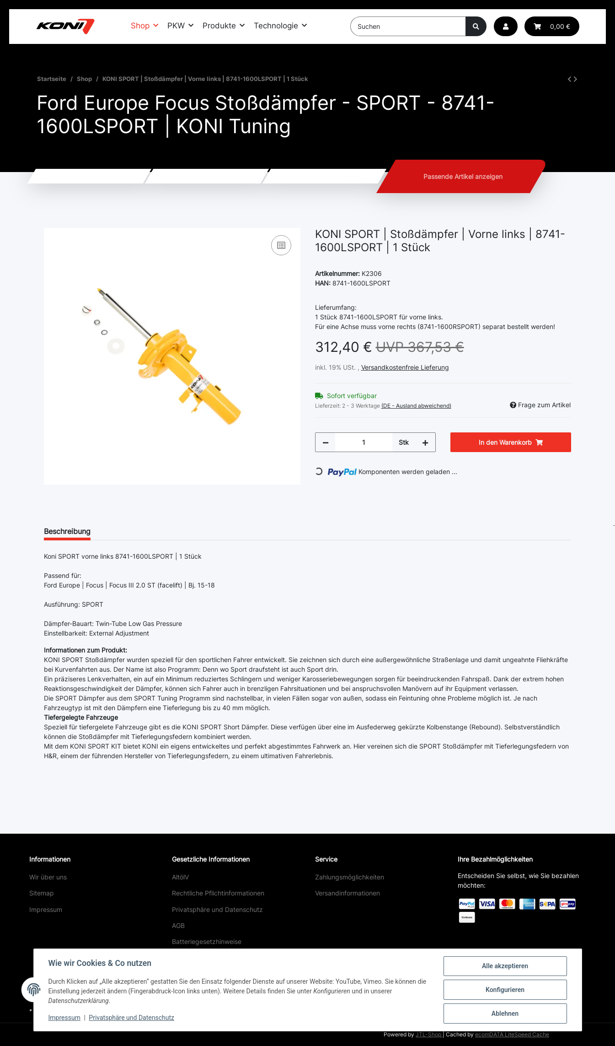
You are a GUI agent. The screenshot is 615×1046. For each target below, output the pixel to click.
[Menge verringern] (326, 442)
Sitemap (41, 893)
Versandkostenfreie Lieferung (405, 367)
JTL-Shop (429, 1034)
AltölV (180, 877)
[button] (506, 26)
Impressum (45, 909)
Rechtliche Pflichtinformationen (218, 893)
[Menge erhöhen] (425, 442)
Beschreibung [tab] (67, 531)
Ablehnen (505, 1013)
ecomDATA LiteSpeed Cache (512, 1034)
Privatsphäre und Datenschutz (217, 909)
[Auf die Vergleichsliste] (281, 245)
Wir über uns (48, 877)
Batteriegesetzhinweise (206, 941)
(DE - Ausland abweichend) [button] (416, 405)
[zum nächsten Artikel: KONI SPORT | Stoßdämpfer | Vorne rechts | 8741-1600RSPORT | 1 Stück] (575, 79)
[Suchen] (408, 26)
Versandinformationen (347, 893)
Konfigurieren (505, 989)
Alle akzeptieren (505, 966)
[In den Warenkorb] (51, 223)
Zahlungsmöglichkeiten (349, 877)
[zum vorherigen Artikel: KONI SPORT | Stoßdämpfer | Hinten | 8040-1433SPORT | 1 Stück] (569, 79)
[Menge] (363, 442)
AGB (178, 925)
